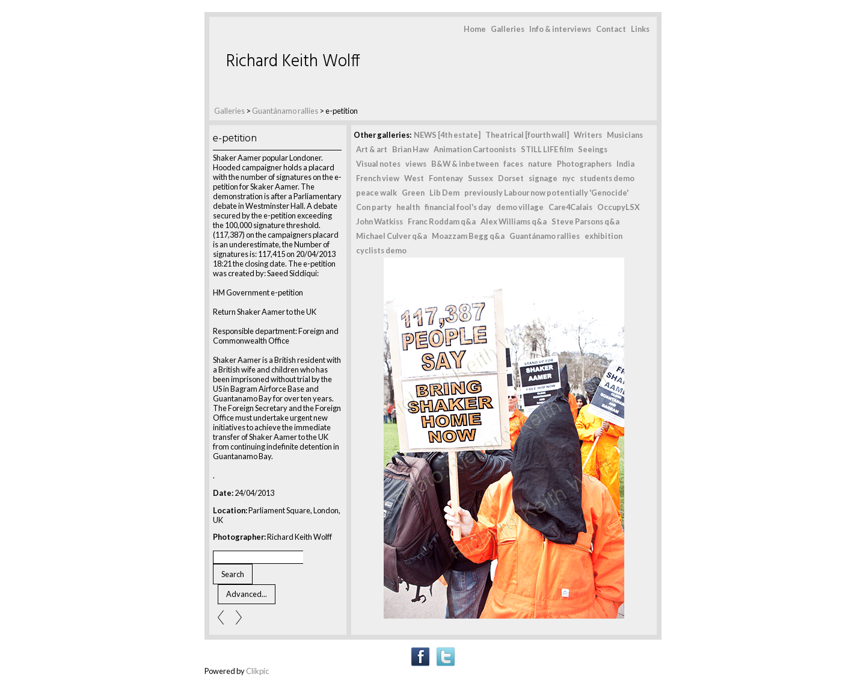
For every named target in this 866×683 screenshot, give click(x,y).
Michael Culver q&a (391, 236)
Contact (611, 29)
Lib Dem (444, 192)
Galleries (507, 29)
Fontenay (446, 178)
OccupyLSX (618, 207)
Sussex (480, 178)
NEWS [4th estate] (447, 135)
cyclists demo (381, 250)
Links (640, 29)
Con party (374, 207)
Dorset (511, 178)
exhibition (603, 236)
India (625, 163)
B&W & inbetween (465, 163)
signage (543, 178)
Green (413, 192)
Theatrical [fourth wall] (527, 135)
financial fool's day (458, 207)
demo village (520, 207)
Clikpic (257, 671)
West (414, 178)
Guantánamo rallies (285, 111)
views (415, 163)
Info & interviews (560, 29)
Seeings (592, 149)
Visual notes (378, 163)
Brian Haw (410, 149)
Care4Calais (570, 207)
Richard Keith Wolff (293, 61)
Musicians (625, 135)
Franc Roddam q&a (442, 221)
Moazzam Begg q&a (468, 236)
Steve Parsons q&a (585, 221)
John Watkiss (379, 221)
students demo (607, 178)
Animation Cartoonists (475, 149)
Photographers (584, 163)
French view (377, 178)
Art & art (371, 149)
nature (540, 163)
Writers (588, 135)
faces (513, 163)
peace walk (376, 192)
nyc (568, 178)
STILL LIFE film (547, 149)
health (408, 207)
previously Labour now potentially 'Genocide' (546, 192)
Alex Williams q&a (514, 221)
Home (475, 29)
